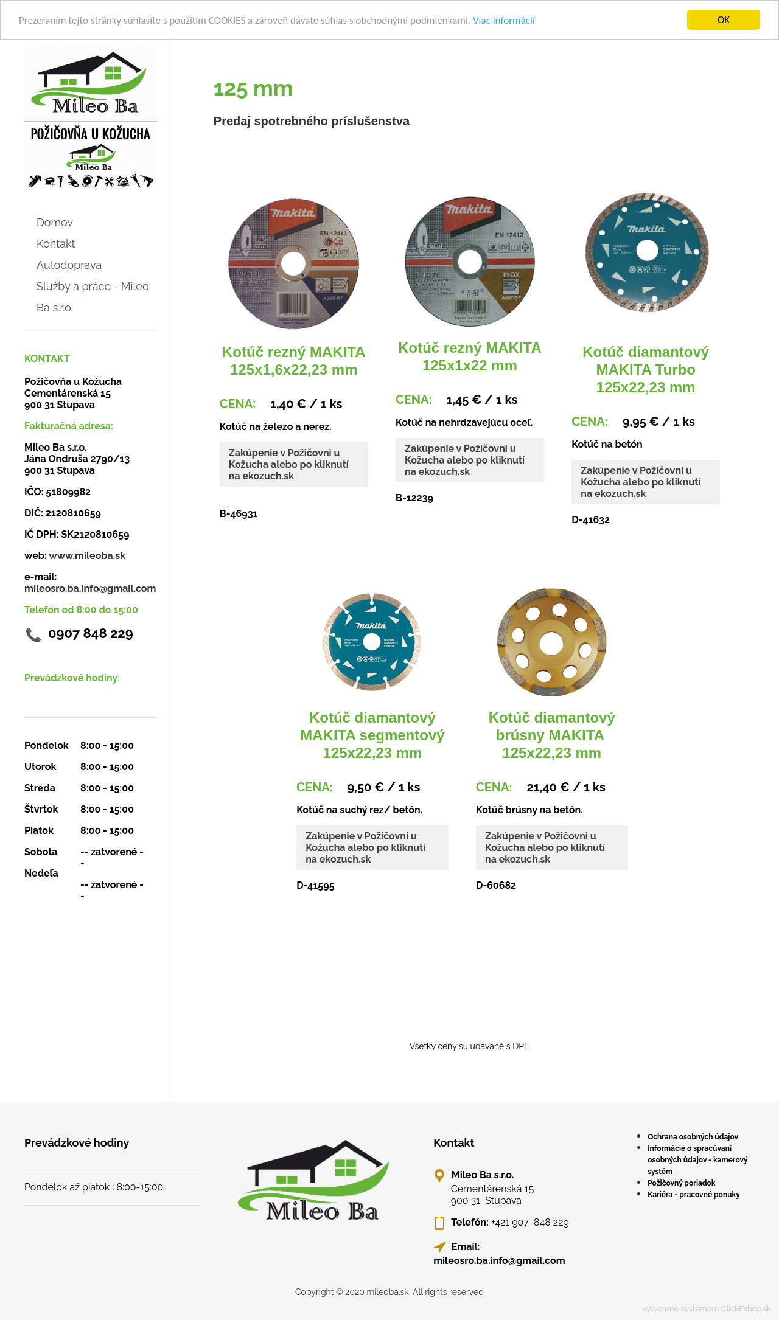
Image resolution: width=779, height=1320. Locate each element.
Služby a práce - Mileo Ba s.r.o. (93, 297)
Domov (55, 222)
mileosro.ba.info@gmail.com (90, 588)
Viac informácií (504, 20)
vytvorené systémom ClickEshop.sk (706, 1308)
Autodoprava (69, 265)
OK (724, 19)
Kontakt (56, 243)
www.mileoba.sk (87, 555)
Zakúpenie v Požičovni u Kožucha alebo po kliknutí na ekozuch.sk (289, 464)
